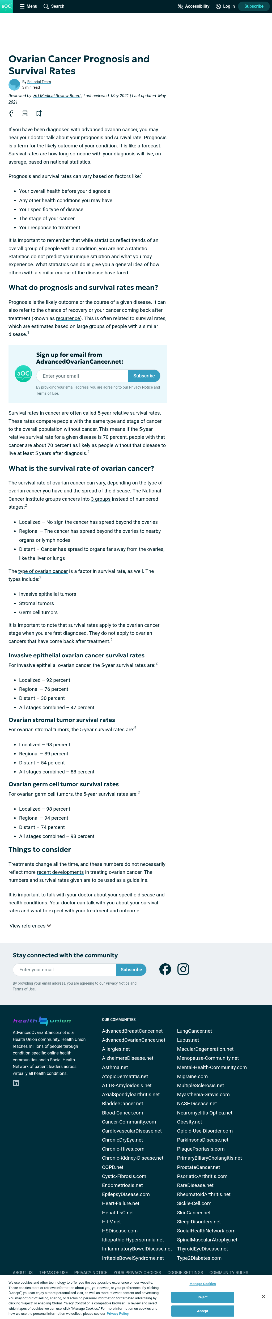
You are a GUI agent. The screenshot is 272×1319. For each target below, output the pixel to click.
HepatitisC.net (118, 1213)
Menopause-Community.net (208, 1058)
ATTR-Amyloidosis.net (127, 1085)
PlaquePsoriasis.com (201, 1149)
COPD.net (113, 1167)
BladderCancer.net (122, 1103)
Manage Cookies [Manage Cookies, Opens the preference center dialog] (202, 1284)
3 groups (100, 499)
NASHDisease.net (197, 1103)
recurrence (68, 318)
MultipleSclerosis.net (200, 1085)
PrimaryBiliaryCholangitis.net (209, 1158)
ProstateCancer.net (198, 1167)
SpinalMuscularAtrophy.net (207, 1240)
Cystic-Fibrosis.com (124, 1176)
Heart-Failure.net (120, 1203)
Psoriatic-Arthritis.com (202, 1176)
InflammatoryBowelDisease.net (137, 1249)
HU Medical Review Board (56, 95)
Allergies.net (116, 1049)
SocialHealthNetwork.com (206, 1231)
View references (30, 926)
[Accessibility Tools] (193, 6)
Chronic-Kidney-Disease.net (132, 1158)
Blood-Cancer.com (122, 1113)
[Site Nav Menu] (28, 6)
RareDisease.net (195, 1185)
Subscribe (254, 6)
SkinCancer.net (194, 1213)
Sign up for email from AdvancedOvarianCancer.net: (79, 358)
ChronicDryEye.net (122, 1140)
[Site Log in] (225, 6)
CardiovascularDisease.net (132, 1131)
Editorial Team (39, 82)
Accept (202, 1311)
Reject (203, 1297)
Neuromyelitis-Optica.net (205, 1113)
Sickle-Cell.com (194, 1203)
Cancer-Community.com (129, 1122)
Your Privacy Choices (137, 1272)
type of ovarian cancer (43, 571)
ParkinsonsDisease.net (202, 1140)
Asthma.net (115, 1067)
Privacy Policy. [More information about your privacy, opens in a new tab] (118, 1314)
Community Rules (229, 1272)
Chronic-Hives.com (123, 1149)
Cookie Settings (185, 1272)
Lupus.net (188, 1040)
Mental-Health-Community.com (212, 1067)
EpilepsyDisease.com (126, 1194)
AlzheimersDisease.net (128, 1058)
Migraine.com (192, 1076)
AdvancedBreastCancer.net (132, 1031)
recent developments (60, 872)
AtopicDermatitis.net (125, 1076)
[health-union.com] (42, 1020)
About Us (23, 1272)
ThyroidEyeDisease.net (202, 1249)
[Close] (263, 1296)
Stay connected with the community (65, 955)
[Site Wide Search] (53, 6)
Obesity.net (189, 1122)
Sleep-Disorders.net (199, 1222)
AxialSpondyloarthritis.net (131, 1094)
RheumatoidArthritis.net (204, 1194)
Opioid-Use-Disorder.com (205, 1131)
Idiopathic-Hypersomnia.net (133, 1240)
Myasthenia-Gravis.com (203, 1094)
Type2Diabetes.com (199, 1258)
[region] (136, 1297)
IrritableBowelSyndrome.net (133, 1258)
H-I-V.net (111, 1222)
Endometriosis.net (122, 1185)
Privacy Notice (141, 387)
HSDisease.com (120, 1231)
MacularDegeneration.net (205, 1049)
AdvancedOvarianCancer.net (133, 1040)
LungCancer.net (194, 1031)
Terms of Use (47, 393)
